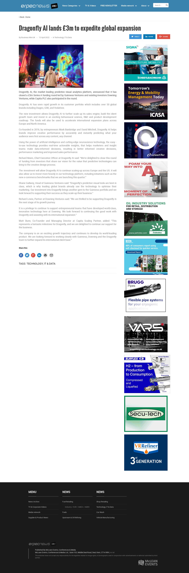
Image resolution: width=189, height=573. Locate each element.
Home (27, 17)
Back (21, 17)
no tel (112, 552)
